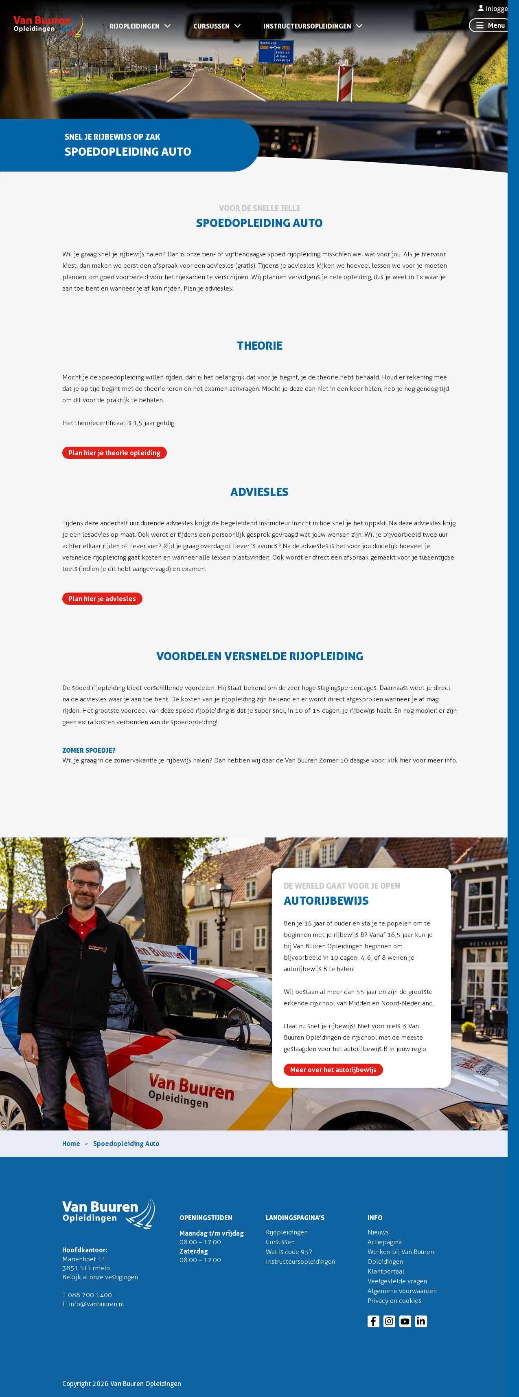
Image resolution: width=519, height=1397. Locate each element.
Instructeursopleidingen (307, 26)
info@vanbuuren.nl (96, 1304)
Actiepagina (385, 1242)
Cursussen (211, 26)
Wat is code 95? (289, 1252)
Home (71, 1143)
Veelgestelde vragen (397, 1281)
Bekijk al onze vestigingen (100, 1277)
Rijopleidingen (134, 26)
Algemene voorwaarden (402, 1291)
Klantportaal (386, 1271)
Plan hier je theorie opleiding (114, 453)
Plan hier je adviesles (102, 599)
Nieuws (378, 1232)
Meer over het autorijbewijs (333, 1070)
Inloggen (495, 9)
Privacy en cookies (394, 1300)
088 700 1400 (90, 1295)
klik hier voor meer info (421, 760)
